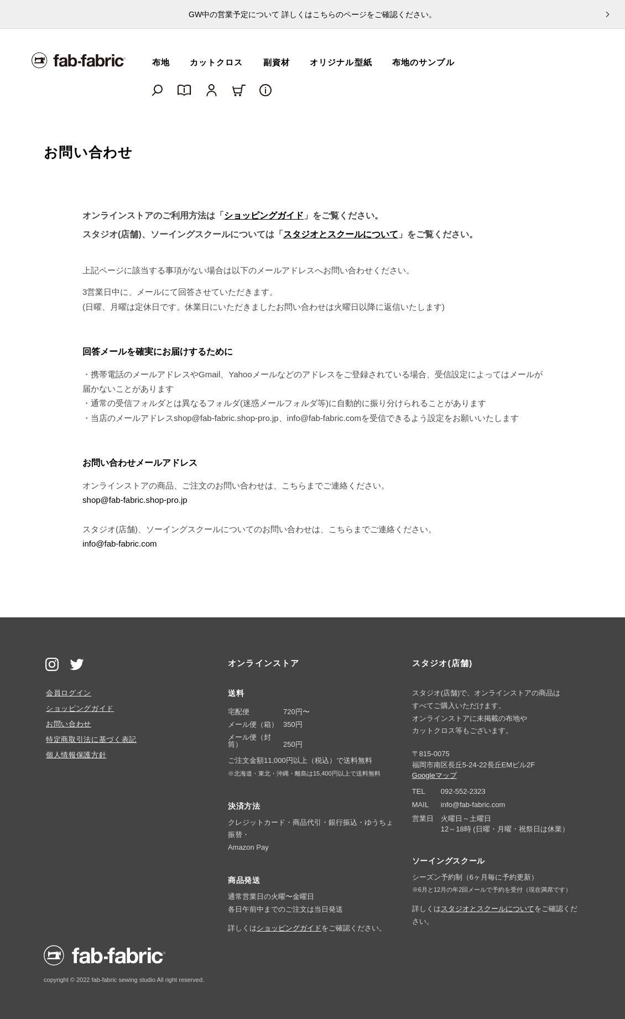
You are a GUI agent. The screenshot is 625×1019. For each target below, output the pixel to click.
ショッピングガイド (264, 215)
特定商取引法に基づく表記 (91, 739)
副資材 (276, 62)
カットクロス (216, 62)
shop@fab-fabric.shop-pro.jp (135, 500)
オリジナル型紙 (341, 62)
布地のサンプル (423, 62)
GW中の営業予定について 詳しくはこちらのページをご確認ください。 (312, 14)
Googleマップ (434, 775)
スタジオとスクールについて (340, 234)
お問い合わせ (68, 724)
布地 (161, 62)
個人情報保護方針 (76, 755)
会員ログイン (68, 693)
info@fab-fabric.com (119, 543)
